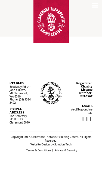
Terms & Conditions (38, 150)
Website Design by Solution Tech (51, 144)
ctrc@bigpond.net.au (81, 111)
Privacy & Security (66, 150)
